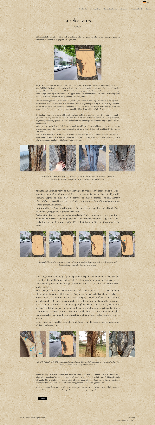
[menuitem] (80, 9)
